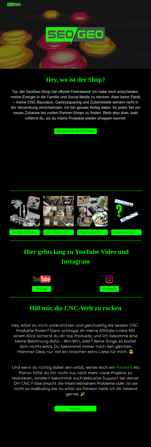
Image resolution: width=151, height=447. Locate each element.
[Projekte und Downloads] (92, 232)
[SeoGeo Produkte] (25, 232)
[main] (75, 80)
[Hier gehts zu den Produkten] (75, 131)
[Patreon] (75, 409)
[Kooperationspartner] (126, 232)
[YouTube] (41, 289)
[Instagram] (109, 289)
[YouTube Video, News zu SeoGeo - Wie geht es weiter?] (75, 163)
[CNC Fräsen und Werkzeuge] (58, 232)
